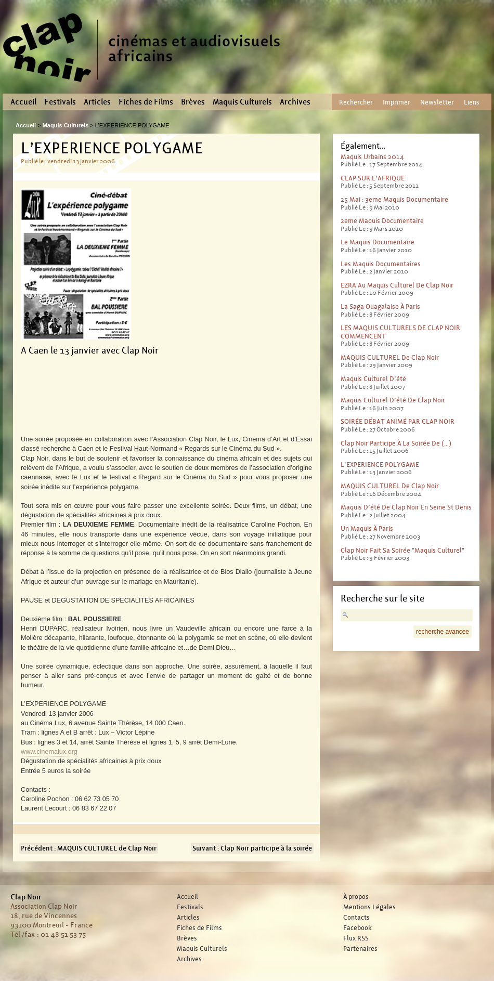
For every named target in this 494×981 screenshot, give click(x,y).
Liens (471, 102)
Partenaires (360, 949)
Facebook (357, 928)
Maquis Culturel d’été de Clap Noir (393, 400)
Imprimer (396, 102)
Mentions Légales (369, 907)
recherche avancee (442, 631)
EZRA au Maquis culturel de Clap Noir (397, 285)
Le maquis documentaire (377, 242)
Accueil (23, 102)
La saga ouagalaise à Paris (380, 306)
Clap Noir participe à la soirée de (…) (396, 443)
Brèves (193, 102)
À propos (356, 897)
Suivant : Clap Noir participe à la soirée (252, 848)
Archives (295, 102)
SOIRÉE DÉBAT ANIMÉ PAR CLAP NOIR (397, 421)
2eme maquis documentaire (382, 221)
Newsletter (437, 102)
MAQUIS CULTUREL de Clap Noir (390, 357)
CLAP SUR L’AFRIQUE (373, 178)
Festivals (60, 102)
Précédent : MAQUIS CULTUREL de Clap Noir (89, 848)
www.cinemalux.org (49, 751)
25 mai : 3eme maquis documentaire (394, 199)
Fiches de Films (146, 102)
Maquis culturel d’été (373, 379)
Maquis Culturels (242, 102)
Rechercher (356, 102)
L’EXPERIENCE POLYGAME (380, 464)
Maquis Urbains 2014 (372, 157)
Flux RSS (356, 938)
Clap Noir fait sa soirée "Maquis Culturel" (402, 550)
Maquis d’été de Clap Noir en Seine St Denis (406, 507)
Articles (97, 102)
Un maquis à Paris (367, 528)
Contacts (356, 917)
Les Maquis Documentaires (381, 264)
